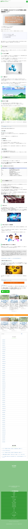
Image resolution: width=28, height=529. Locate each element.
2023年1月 (3, 404)
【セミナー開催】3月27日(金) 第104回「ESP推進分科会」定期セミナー (12, 452)
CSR (14, 509)
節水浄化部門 (14, 505)
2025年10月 (3, 349)
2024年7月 (3, 369)
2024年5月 (3, 373)
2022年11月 (3, 408)
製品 (14, 495)
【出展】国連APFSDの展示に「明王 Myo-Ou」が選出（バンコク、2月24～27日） (13, 454)
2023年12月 (3, 382)
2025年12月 (3, 347)
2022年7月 (3, 416)
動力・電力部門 (14, 502)
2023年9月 (3, 388)
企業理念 (14, 493)
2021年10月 (3, 433)
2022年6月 (3, 418)
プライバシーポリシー (16, 521)
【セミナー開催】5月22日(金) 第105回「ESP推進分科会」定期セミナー (12, 448)
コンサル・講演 (14, 512)
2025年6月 (3, 355)
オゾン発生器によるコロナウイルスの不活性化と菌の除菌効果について (4, 324)
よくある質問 (14, 499)
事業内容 (14, 500)
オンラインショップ (14, 517)
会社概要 (14, 492)
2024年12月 (3, 361)
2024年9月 (3, 365)
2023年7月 (3, 392)
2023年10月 (3, 386)
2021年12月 (3, 429)
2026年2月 (3, 343)
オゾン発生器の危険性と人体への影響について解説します (23, 300)
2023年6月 (3, 394)
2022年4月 (3, 422)
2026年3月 (3, 341)
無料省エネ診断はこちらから (14, 282)
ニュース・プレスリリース (14, 513)
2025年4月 (3, 357)
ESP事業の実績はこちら (4, 285)
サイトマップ (11, 521)
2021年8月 (3, 437)
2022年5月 (3, 420)
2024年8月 (3, 367)
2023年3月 (3, 400)
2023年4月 (3, 398)
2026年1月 (3, 345)
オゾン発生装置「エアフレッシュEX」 (7, 126)
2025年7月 (3, 353)
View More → (4, 307)
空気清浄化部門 (14, 506)
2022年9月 (3, 412)
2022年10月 (3, 410)
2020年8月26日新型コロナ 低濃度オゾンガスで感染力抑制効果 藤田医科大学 (11, 258)
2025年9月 (3, 351)
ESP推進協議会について (14, 496)
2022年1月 (3, 427)
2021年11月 (3, 431)
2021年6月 (3, 441)
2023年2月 (3, 402)
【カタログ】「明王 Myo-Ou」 (6, 450)
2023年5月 (3, 396)
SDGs (14, 510)
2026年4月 (3, 339)
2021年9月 (3, 435)
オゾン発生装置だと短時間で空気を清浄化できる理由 (4, 301)
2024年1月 (3, 380)
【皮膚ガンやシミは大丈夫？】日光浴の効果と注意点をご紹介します (14, 301)
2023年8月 (3, 390)
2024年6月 (3, 371)
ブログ (7, 12)
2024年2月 (3, 378)
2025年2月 (3, 359)
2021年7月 (3, 439)
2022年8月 (3, 414)
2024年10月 (3, 363)
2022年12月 (3, 406)
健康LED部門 (14, 503)
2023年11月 (3, 384)
